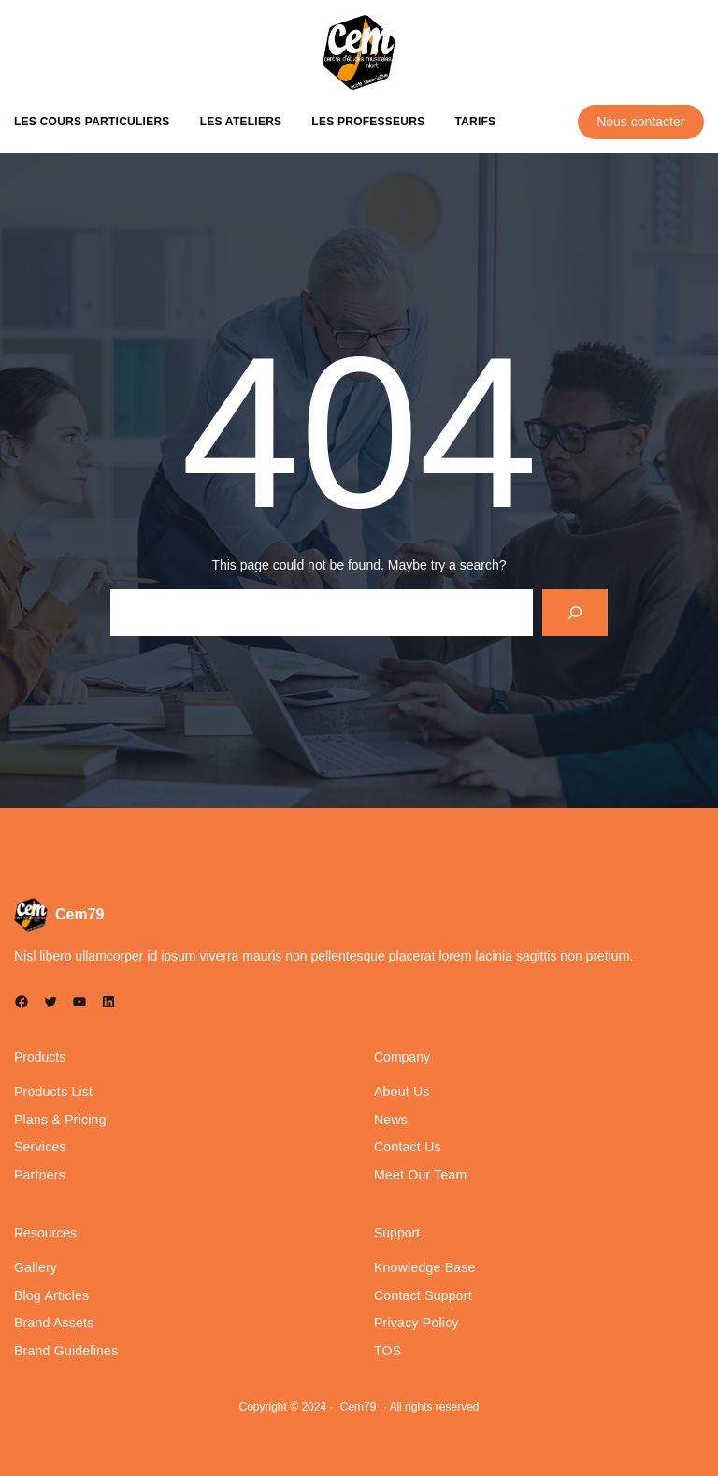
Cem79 (79, 914)
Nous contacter (640, 121)
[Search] (575, 612)
